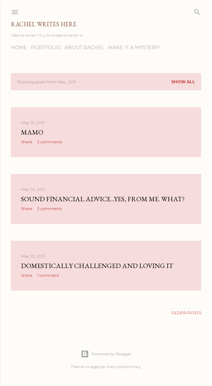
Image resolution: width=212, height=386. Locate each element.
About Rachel (84, 47)
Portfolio (46, 47)
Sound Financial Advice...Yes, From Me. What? (103, 199)
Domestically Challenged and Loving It (97, 265)
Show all (183, 81)
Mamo (32, 132)
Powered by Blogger (106, 354)
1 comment (48, 275)
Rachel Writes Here (43, 24)
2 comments (49, 141)
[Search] (197, 10)
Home (19, 47)
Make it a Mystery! (134, 47)
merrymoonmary (124, 366)
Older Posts (186, 312)
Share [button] (26, 141)
